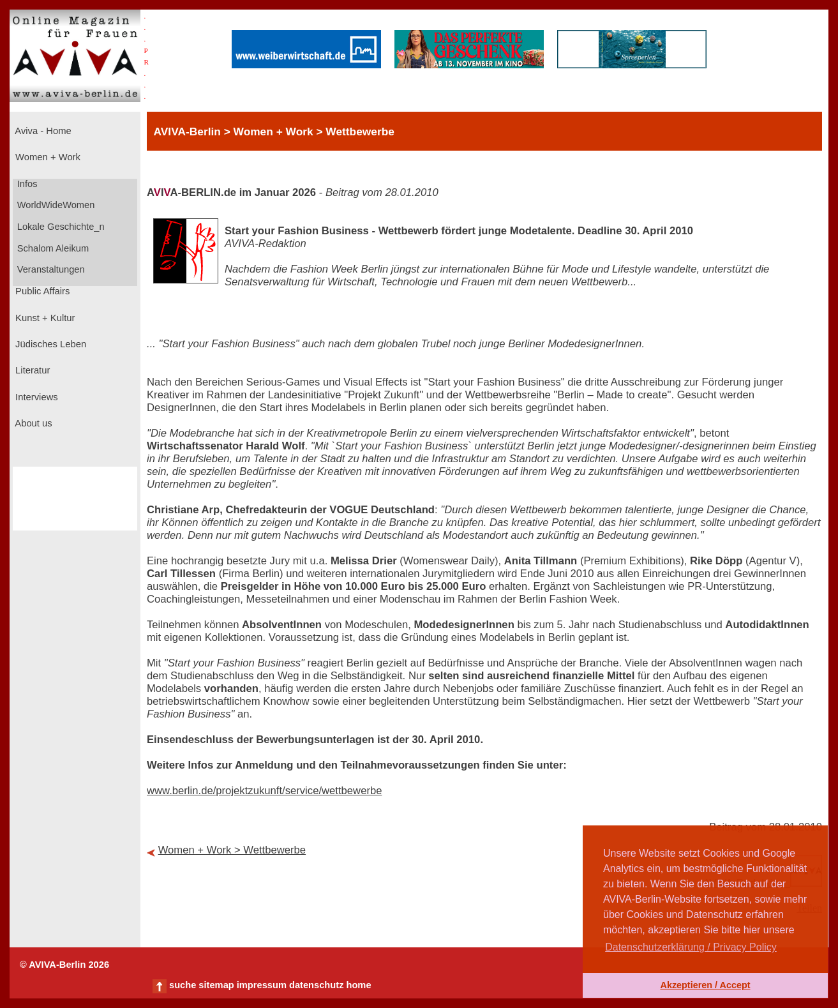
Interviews (35, 397)
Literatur (31, 370)
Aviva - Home (42, 131)
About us (32, 423)
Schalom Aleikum (52, 248)
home (358, 985)
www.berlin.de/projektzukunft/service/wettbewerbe (264, 791)
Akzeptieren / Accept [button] (705, 985)
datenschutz (316, 985)
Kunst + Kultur (44, 318)
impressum (262, 985)
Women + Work (46, 157)
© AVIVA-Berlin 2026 (64, 964)
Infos (26, 184)
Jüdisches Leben (49, 344)
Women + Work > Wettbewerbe (232, 850)
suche (182, 985)
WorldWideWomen (55, 205)
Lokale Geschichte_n (60, 227)
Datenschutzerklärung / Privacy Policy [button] (691, 947)
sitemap (216, 985)
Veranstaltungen (50, 269)
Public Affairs (41, 291)
